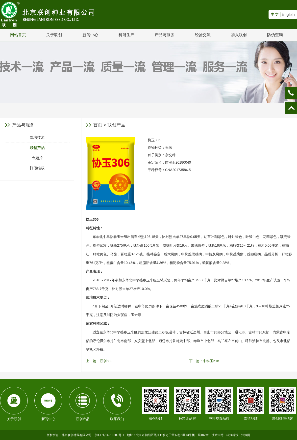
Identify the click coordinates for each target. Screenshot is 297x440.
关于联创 (54, 35)
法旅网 (245, 435)
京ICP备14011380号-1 (109, 435)
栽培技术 (37, 137)
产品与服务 (164, 35)
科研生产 (126, 35)
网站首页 (18, 35)
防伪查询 (275, 35)
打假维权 (37, 168)
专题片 (37, 158)
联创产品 (37, 148)
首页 (97, 124)
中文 (275, 14)
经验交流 (203, 35)
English (288, 14)
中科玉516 (211, 361)
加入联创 (239, 35)
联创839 (106, 361)
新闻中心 (90, 35)
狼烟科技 (232, 435)
